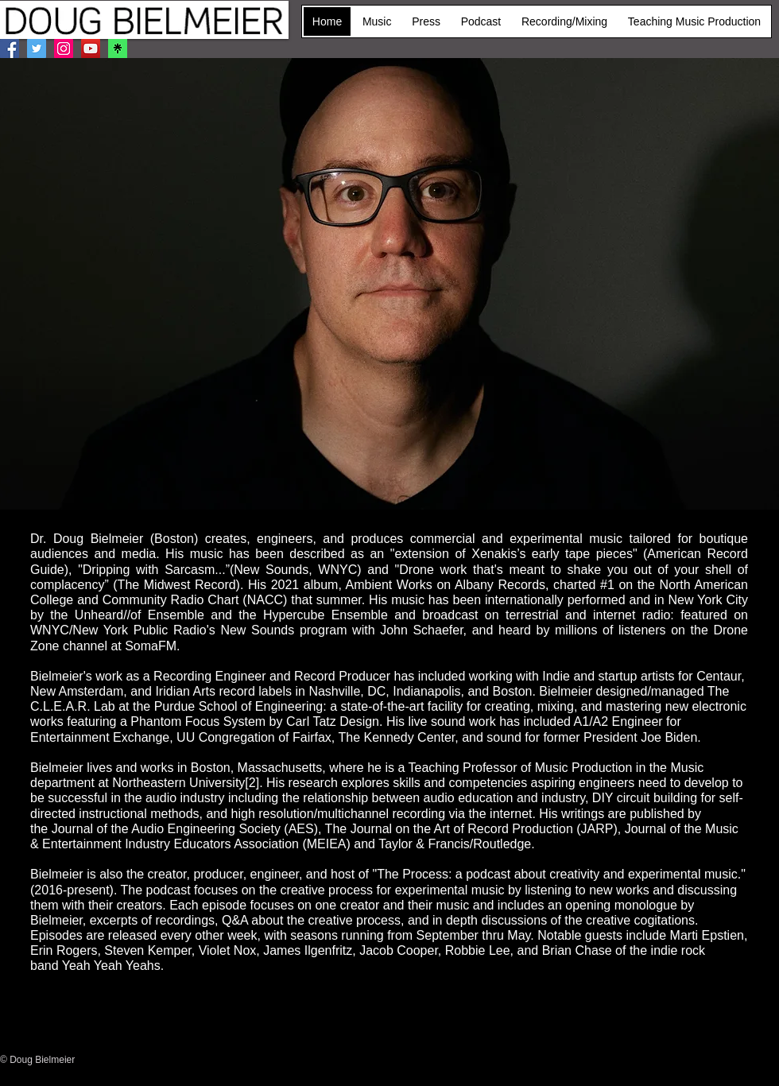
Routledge (502, 844)
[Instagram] (63, 48)
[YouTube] (90, 48)
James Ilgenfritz (307, 950)
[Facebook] (9, 48)
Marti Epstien (707, 935)
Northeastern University (178, 782)
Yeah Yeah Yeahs (111, 965)
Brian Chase (577, 950)
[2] (252, 782)
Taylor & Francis (424, 844)
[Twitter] (36, 48)
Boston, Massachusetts (256, 767)
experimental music (450, 890)
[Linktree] (117, 48)
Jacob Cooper (398, 950)
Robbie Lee (477, 950)
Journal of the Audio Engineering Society (166, 829)
